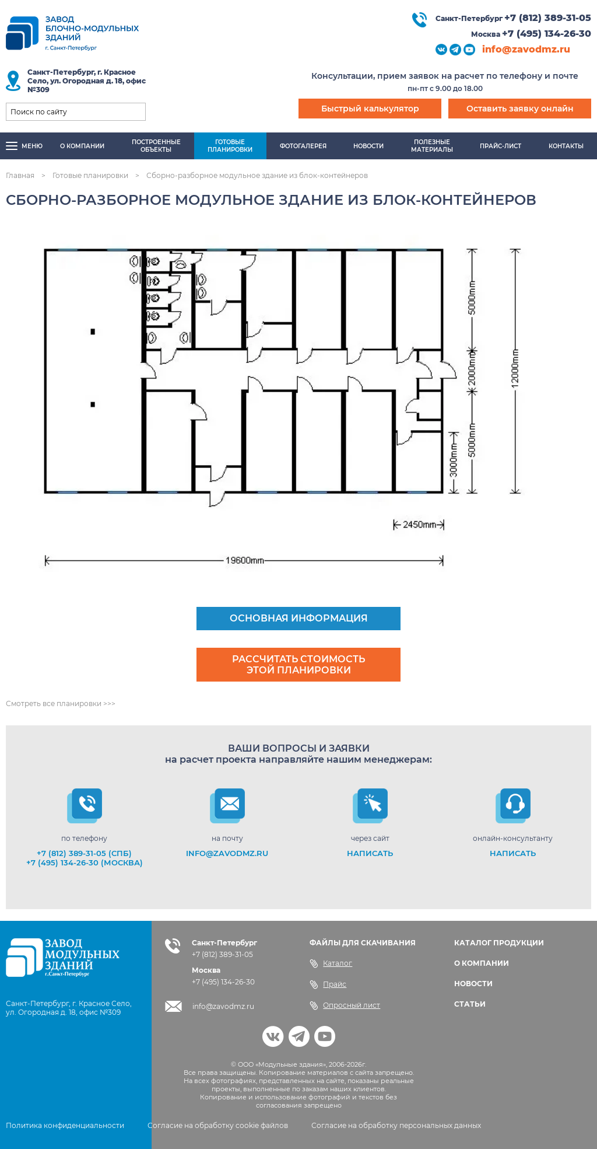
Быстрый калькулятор (370, 108)
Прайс (328, 984)
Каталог (331, 963)
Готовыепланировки (230, 145)
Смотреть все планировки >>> (60, 703)
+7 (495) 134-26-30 (546, 33)
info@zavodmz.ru (526, 49)
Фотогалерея (303, 146)
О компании (82, 146)
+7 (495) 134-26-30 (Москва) (84, 862)
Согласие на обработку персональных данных (396, 1125)
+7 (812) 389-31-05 (547, 17)
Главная (20, 175)
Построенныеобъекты (156, 145)
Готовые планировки (90, 175)
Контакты (566, 146)
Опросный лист (345, 1005)
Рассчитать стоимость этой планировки (298, 665)
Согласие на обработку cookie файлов (218, 1125)
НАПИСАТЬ (370, 853)
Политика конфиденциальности (65, 1125)
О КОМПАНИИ (481, 963)
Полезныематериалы (432, 145)
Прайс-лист (500, 146)
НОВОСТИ (473, 983)
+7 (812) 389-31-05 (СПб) (84, 853)
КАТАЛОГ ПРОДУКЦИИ (499, 942)
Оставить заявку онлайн (520, 108)
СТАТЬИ (470, 1004)
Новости (368, 146)
